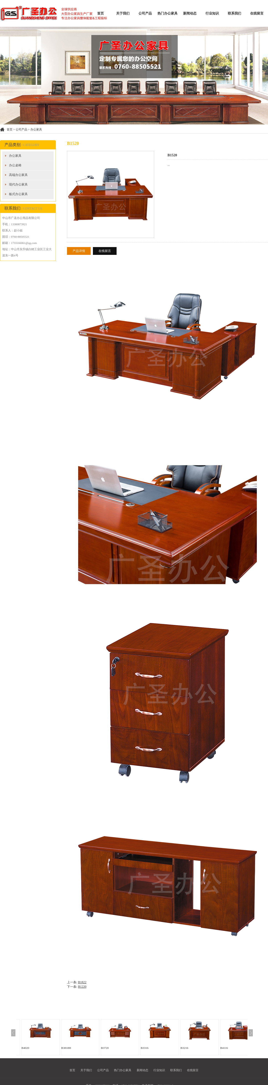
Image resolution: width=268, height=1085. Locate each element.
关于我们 (123, 13)
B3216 (184, 1048)
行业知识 (212, 13)
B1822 (82, 982)
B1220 (82, 986)
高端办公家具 (18, 175)
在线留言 (257, 13)
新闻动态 (190, 13)
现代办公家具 (18, 184)
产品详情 (79, 251)
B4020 (25, 1048)
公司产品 (145, 13)
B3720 (105, 1048)
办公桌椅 (15, 165)
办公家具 (36, 129)
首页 (100, 13)
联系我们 (234, 13)
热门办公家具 (167, 13)
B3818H (66, 1048)
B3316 (145, 1048)
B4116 (224, 1048)
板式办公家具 (18, 194)
